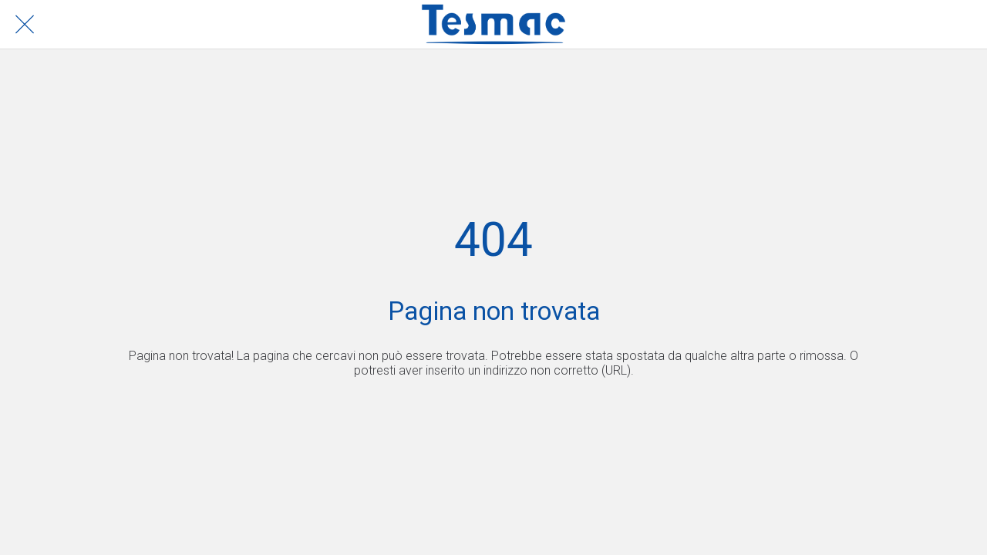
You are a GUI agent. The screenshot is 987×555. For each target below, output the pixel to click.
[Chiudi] (24, 24)
